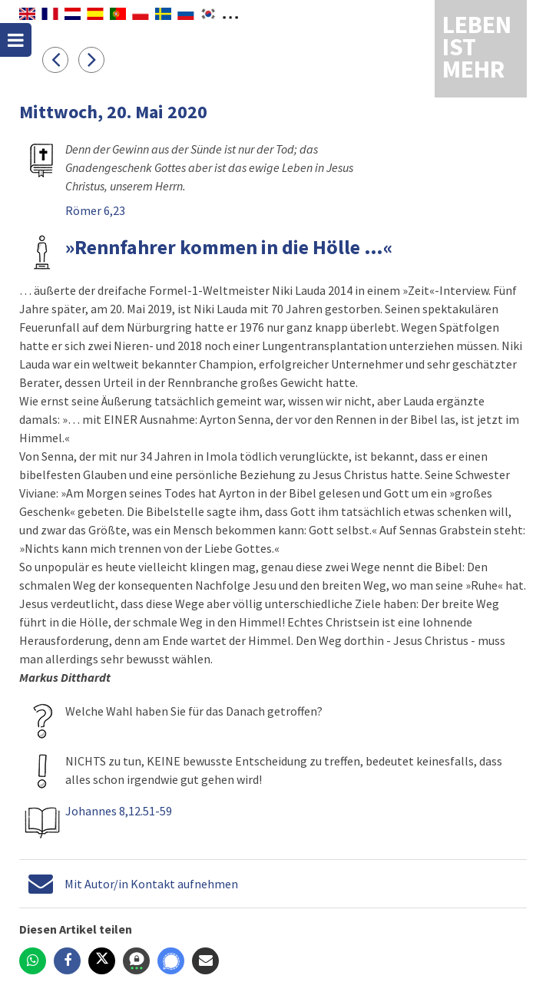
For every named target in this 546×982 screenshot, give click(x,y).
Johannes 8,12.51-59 (118, 810)
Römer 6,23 (95, 210)
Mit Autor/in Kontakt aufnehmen (151, 883)
